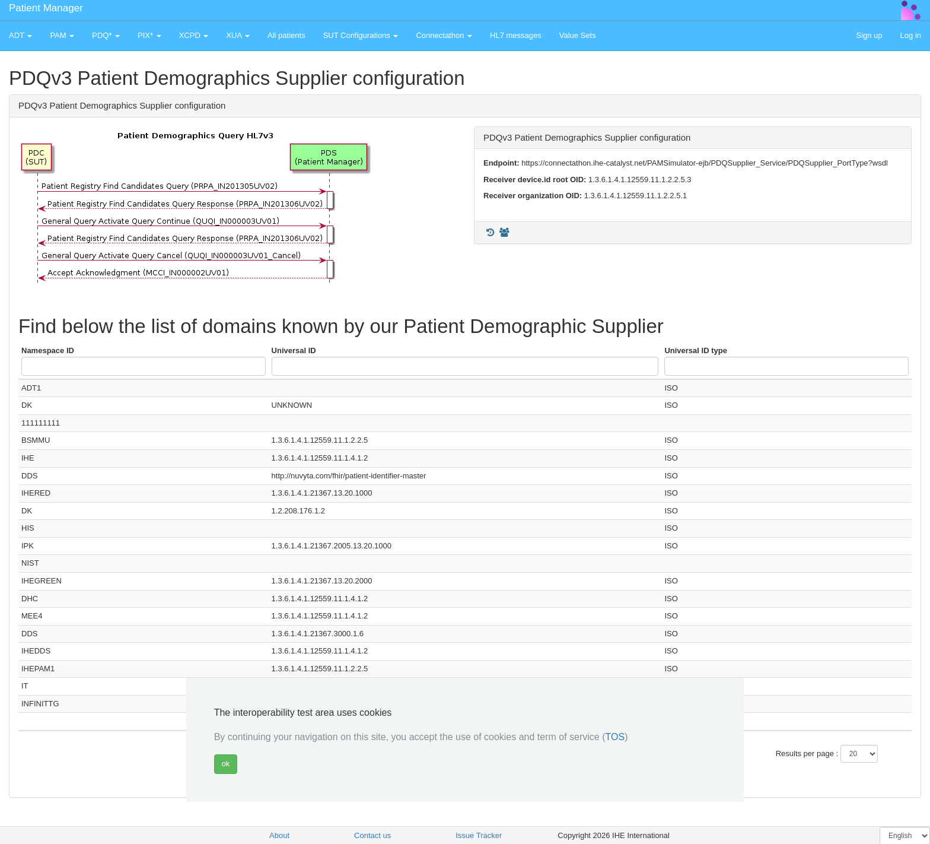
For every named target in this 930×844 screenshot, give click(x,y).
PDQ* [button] (106, 35)
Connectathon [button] (444, 35)
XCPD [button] (194, 35)
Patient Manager (46, 8)
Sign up (869, 35)
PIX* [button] (149, 35)
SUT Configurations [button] (361, 35)
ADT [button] (20, 35)
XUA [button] (238, 35)
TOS (615, 737)
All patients (286, 35)
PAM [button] (62, 35)
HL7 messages (516, 35)
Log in (910, 35)
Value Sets (577, 35)
